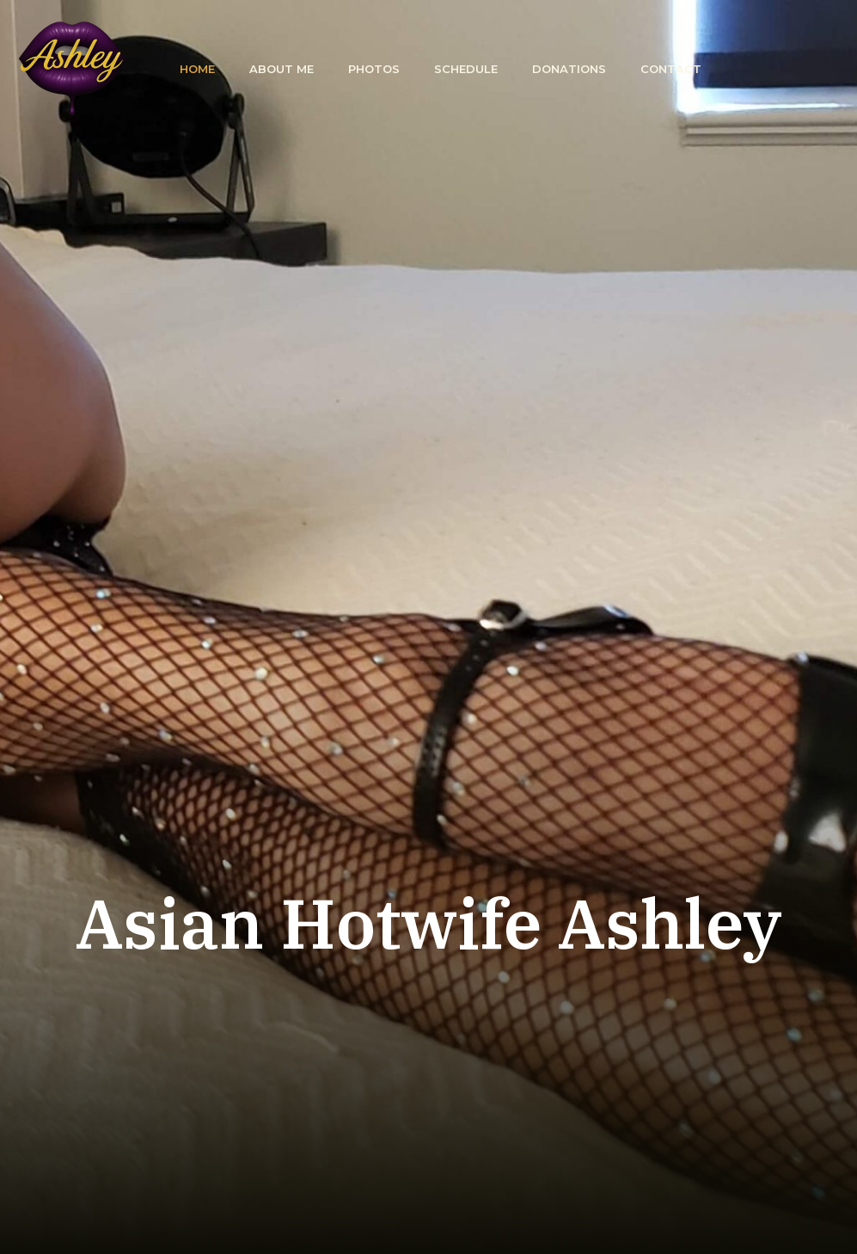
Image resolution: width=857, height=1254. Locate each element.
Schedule (466, 69)
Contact (670, 69)
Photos (374, 69)
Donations (569, 69)
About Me (281, 69)
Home (197, 69)
